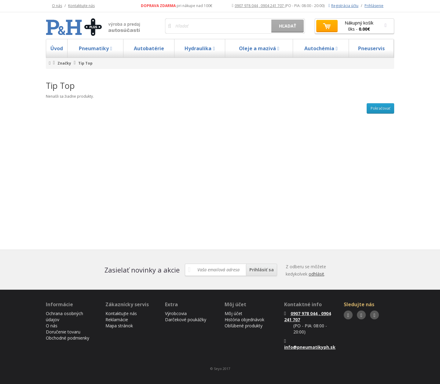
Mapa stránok (119, 326)
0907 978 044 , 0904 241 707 (258, 5)
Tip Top (85, 63)
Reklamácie (116, 319)
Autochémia (321, 48)
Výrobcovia (176, 313)
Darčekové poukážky (185, 319)
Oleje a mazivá (259, 48)
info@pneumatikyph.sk (310, 344)
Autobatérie (149, 48)
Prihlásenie (374, 5)
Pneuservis (371, 48)
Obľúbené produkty (243, 326)
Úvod (56, 48)
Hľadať (287, 26)
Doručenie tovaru (63, 332)
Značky (64, 63)
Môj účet (233, 313)
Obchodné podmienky (67, 338)
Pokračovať (380, 108)
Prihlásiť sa (261, 270)
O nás (57, 5)
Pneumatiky (95, 48)
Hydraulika (200, 48)
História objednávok (244, 319)
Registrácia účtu (343, 5)
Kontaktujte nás (81, 5)
